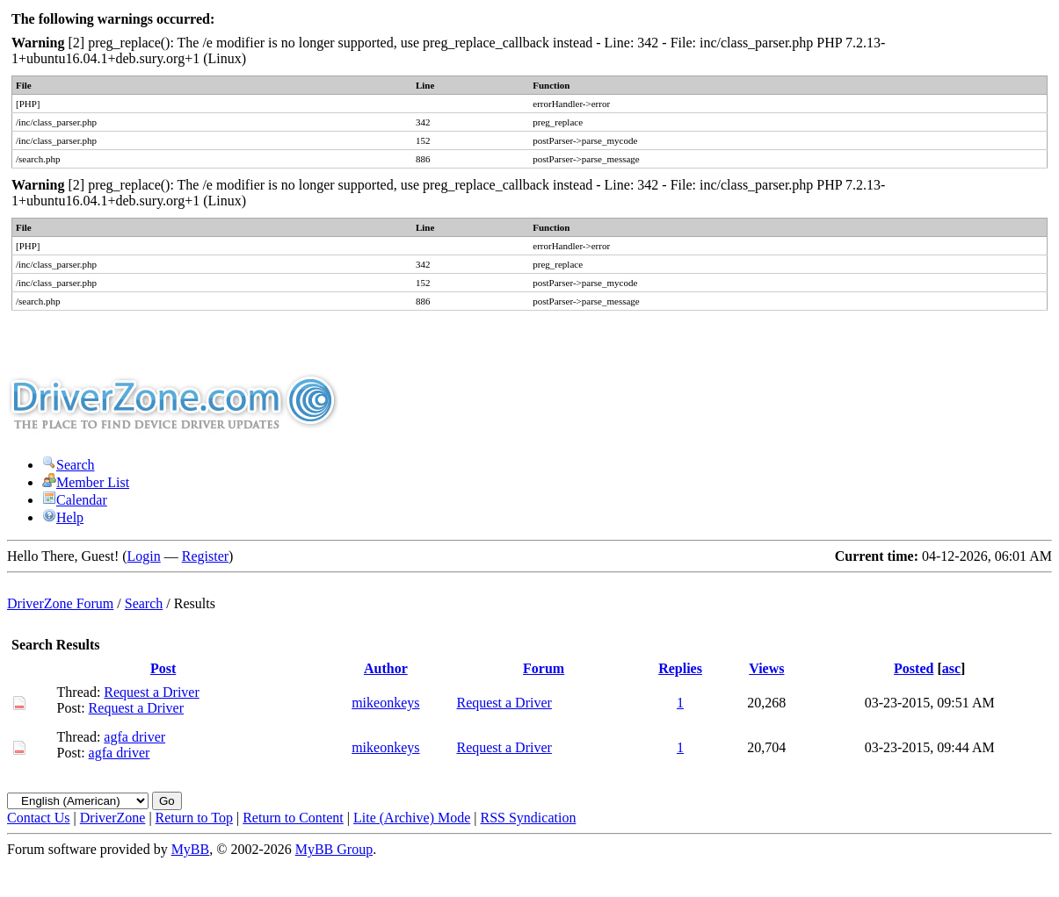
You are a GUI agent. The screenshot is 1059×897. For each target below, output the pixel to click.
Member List (85, 482)
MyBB (190, 849)
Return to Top (194, 817)
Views (766, 668)
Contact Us (38, 817)
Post (163, 668)
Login (144, 556)
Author (386, 668)
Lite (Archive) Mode (411, 817)
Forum (543, 668)
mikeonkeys (385, 702)
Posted (913, 668)
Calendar (74, 499)
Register (205, 556)
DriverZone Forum (60, 603)
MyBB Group (334, 849)
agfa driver (134, 736)
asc (951, 668)
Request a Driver (151, 692)
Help (62, 517)
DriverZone (113, 817)
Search (68, 464)
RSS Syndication (529, 817)
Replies (680, 668)
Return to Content (293, 817)
